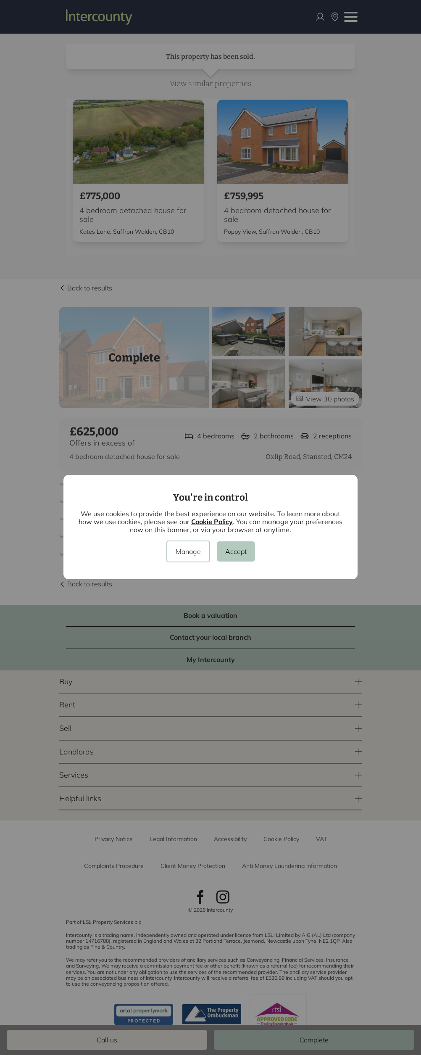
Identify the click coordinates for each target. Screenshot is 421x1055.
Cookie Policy (212, 521)
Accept (236, 551)
